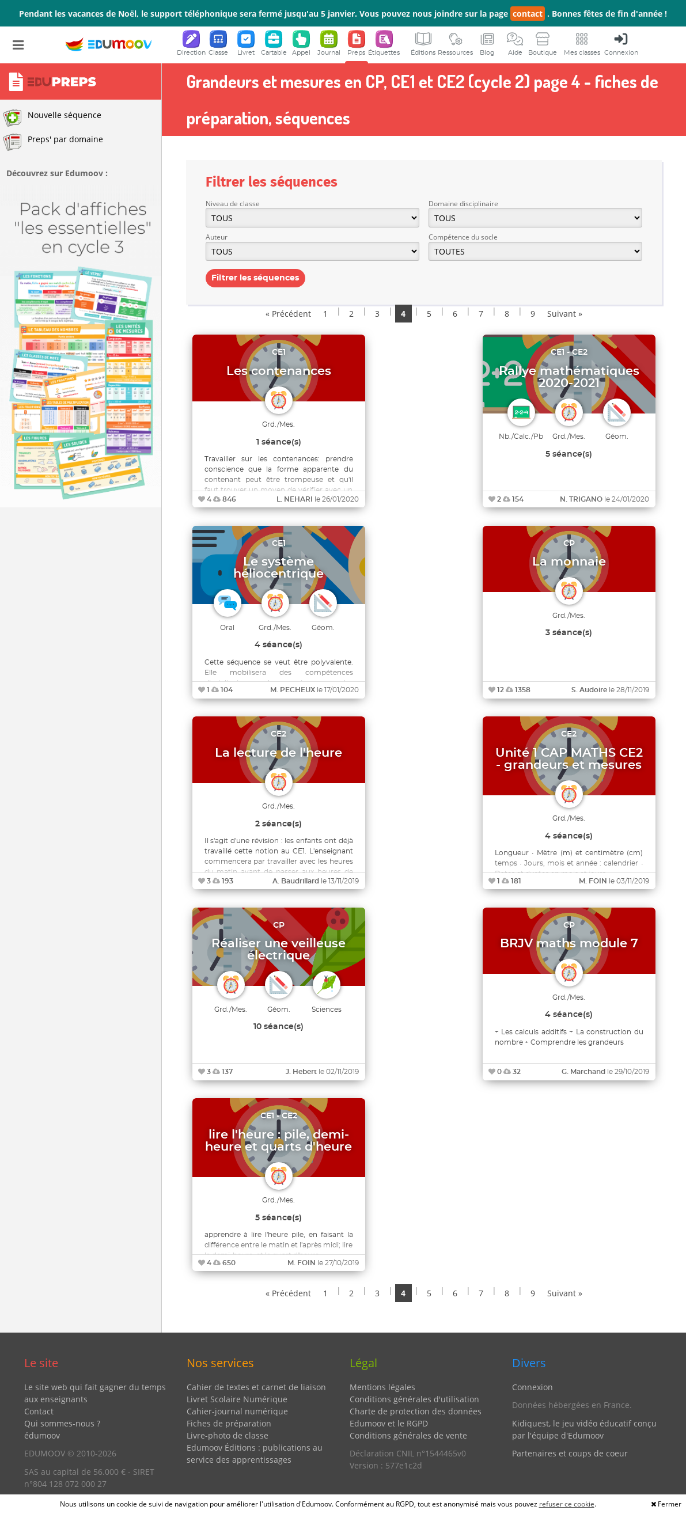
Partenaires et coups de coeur (570, 1453)
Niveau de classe (233, 203)
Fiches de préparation (229, 1423)
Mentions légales (382, 1387)
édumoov (42, 1435)
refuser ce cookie (566, 1504)
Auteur (217, 237)
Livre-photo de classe (227, 1435)
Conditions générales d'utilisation (414, 1399)
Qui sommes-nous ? (62, 1423)
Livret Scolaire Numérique (237, 1399)
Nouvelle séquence (52, 118)
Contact (39, 1411)
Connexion (532, 1387)
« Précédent (288, 313)
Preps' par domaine (53, 142)
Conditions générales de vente (408, 1435)
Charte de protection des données (416, 1411)
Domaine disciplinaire (463, 203)
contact (528, 13)
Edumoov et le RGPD (389, 1423)
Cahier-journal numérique (237, 1411)
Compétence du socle (463, 237)
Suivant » (564, 313)
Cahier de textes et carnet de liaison (256, 1387)
